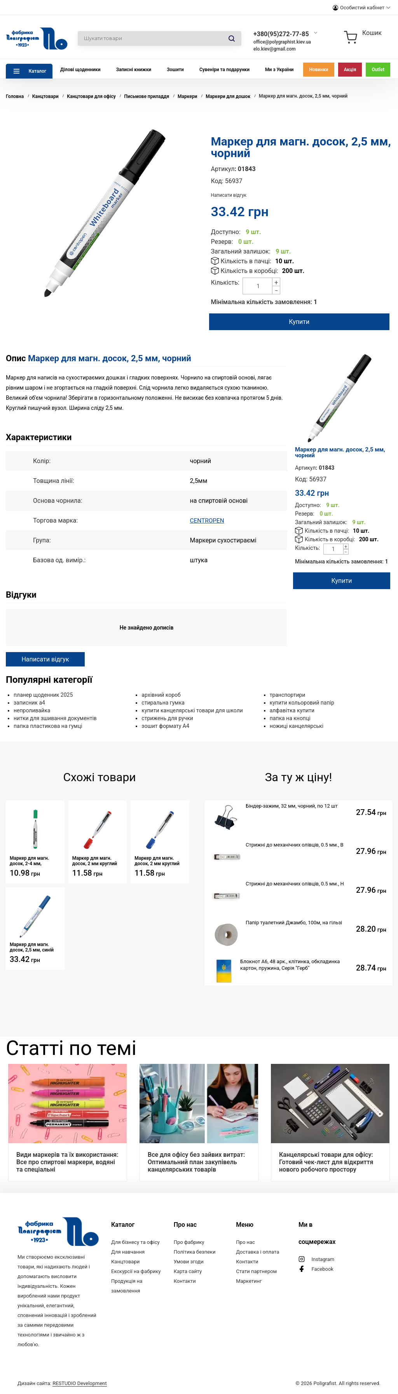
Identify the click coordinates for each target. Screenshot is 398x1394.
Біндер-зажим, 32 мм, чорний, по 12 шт (292, 806)
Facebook (322, 1269)
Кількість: (225, 282)
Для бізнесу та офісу (135, 1242)
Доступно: (226, 232)
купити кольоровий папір (302, 703)
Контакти (185, 1281)
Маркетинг (249, 1281)
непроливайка (32, 710)
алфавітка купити (292, 710)
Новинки (318, 69)
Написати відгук (229, 195)
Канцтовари (125, 1262)
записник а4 (29, 703)
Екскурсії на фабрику (136, 1271)
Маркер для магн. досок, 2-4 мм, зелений (29, 860)
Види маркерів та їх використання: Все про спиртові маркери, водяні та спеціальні (67, 1162)
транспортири (287, 695)
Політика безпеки (195, 1252)
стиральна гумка (163, 703)
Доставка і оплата (257, 1252)
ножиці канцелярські (296, 726)
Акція (350, 69)
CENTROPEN (207, 520)
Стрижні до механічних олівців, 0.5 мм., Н (295, 884)
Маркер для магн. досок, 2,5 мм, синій (32, 947)
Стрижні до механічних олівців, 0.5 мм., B (295, 845)
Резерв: (222, 241)
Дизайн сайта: (62, 1383)
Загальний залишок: (241, 251)
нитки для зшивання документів (55, 718)
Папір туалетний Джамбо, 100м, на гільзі (294, 922)
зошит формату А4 (165, 726)
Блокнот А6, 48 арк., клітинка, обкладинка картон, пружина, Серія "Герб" (290, 964)
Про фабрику (189, 1242)
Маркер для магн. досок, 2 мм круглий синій (156, 860)
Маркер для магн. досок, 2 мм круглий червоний (94, 860)
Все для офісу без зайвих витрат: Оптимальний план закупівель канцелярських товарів (196, 1162)
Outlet (378, 69)
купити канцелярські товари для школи (192, 710)
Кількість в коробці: (249, 271)
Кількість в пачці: (246, 261)
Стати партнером (256, 1271)
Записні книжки (134, 69)
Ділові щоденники (80, 69)
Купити (299, 321)
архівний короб (160, 695)
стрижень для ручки (167, 718)
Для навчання (128, 1252)
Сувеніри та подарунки (224, 69)
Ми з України (279, 69)
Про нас (245, 1242)
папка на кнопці (290, 718)
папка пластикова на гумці (48, 726)
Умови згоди (189, 1262)
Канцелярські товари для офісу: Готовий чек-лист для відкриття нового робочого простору (326, 1162)
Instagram (322, 1259)
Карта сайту (188, 1271)
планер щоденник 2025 (43, 695)
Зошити (175, 69)
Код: (217, 181)
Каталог (37, 71)
